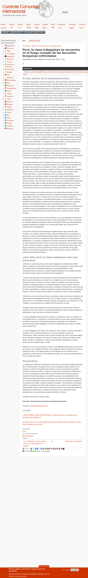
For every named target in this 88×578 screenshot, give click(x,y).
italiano (28, 24)
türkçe (53, 24)
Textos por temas (31, 32)
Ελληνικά (82, 24)
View (24, 41)
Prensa (41, 32)
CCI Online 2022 (43, 46)
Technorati (10, 69)
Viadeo (9, 94)
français (12, 24)
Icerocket (10, 96)
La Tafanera (11, 54)
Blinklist (9, 72)
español (45, 24)
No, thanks (74, 570)
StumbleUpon (11, 88)
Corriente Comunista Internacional (20, 9)
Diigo (8, 118)
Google (9, 123)
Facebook (10, 120)
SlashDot (10, 110)
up (52, 441)
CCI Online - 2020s (29, 46)
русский (3, 28)
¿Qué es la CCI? (17, 32)
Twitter (9, 112)
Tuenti (9, 91)
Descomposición (28, 436)
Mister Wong (11, 80)
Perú (24, 431)
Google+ (10, 104)
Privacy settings (43, 567)
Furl (8, 75)
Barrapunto (10, 46)
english (3, 24)
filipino (44, 28)
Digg (8, 51)
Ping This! (10, 59)
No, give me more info (20, 577)
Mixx (8, 83)
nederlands (61, 24)
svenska (36, 24)
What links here (34, 41)
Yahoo (9, 99)
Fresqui (9, 62)
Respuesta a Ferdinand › (73, 441)
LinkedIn (10, 126)
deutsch (20, 24)
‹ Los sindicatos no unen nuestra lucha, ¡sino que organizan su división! (34, 444)
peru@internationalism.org (39, 406)
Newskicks (10, 56)
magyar (71, 28)
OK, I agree (66, 570)
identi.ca (10, 102)
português (72, 24)
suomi (81, 28)
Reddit (9, 107)
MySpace (10, 128)
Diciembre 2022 (55, 46)
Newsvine (10, 85)
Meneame (10, 77)
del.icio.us (10, 48)
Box (8, 115)
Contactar (5, 32)
